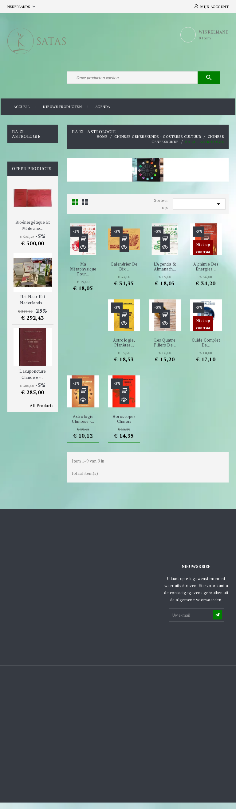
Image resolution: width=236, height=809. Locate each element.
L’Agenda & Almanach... (165, 273)
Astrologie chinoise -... (83, 425)
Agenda (102, 113)
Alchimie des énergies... (205, 273)
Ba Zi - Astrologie (26, 140)
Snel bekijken (83, 254)
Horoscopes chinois (124, 425)
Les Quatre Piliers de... (165, 349)
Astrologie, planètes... (124, 349)
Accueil (22, 113)
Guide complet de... (206, 349)
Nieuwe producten (62, 113)
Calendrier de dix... (124, 273)
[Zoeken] (142, 82)
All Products (41, 412)
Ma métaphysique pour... (83, 275)
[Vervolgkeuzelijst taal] (22, 6)
